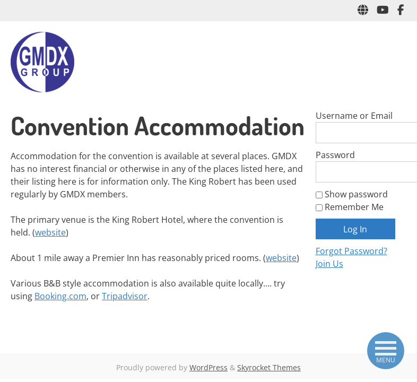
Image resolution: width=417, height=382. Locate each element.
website (50, 232)
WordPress (208, 367)
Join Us (329, 264)
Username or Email (354, 115)
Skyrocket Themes (269, 367)
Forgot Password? (351, 251)
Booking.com (60, 296)
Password (335, 155)
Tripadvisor (124, 296)
